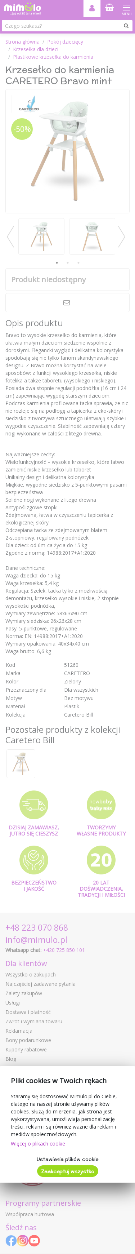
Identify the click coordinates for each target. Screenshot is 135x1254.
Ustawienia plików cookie (67, 1159)
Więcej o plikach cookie (38, 1143)
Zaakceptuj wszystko (67, 1171)
